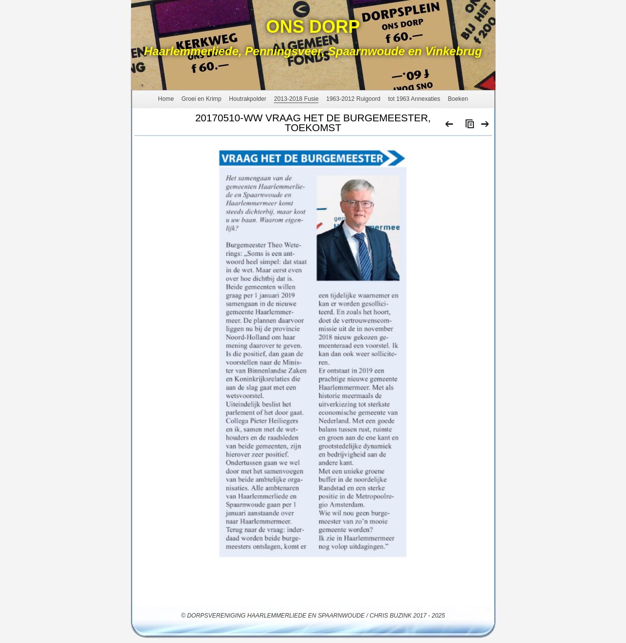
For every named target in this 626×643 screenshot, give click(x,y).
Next (485, 126)
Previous (450, 126)
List (467, 126)
